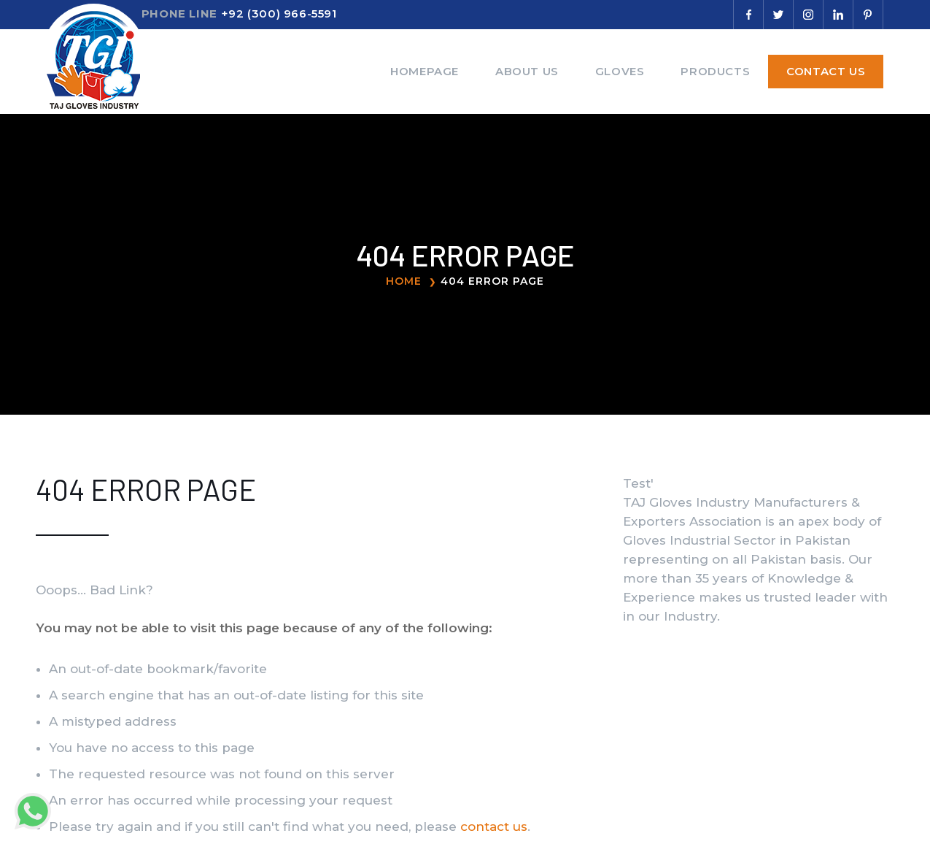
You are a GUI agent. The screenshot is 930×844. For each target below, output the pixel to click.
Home (404, 281)
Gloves (620, 71)
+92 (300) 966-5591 (279, 13)
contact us (493, 826)
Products (715, 71)
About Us (527, 71)
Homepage (424, 71)
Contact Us (825, 71)
